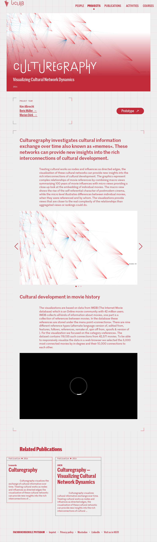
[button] (76, 286)
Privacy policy (66, 532)
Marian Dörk (26, 115)
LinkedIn (96, 532)
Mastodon (82, 532)
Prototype (127, 111)
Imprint (52, 532)
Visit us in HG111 (111, 532)
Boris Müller (26, 111)
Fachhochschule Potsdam (29, 532)
